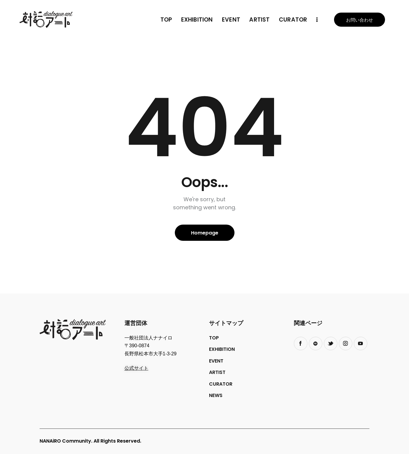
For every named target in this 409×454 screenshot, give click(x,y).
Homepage (204, 232)
